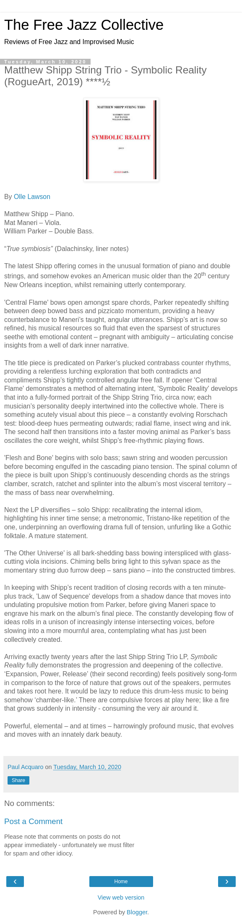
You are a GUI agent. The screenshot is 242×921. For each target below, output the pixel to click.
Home (121, 881)
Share (18, 780)
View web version (121, 897)
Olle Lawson (32, 196)
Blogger (137, 912)
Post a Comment (33, 821)
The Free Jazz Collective (84, 25)
